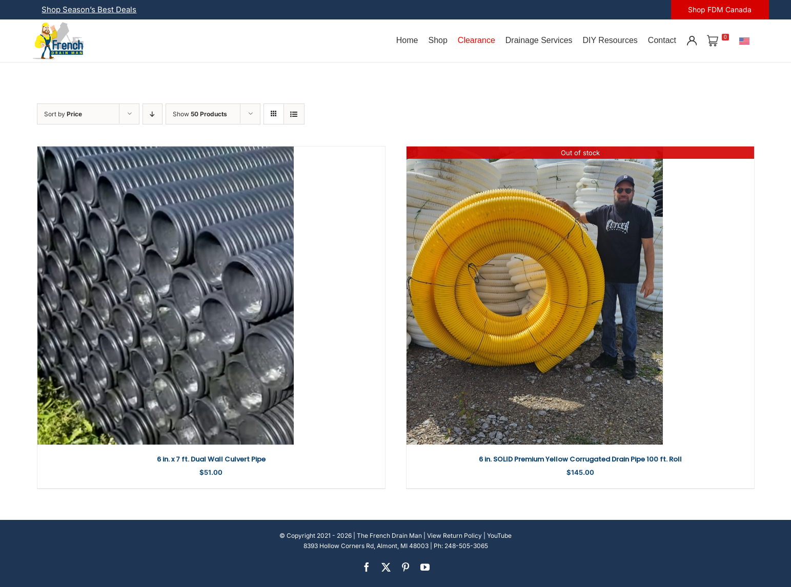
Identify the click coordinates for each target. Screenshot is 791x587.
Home (407, 40)
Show (200, 114)
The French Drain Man (389, 535)
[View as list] (294, 114)
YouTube (499, 535)
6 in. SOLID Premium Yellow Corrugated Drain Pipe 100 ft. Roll (580, 459)
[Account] (691, 40)
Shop (437, 40)
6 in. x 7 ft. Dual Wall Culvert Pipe (211, 459)
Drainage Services (539, 40)
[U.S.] (744, 40)
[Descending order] (153, 113)
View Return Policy (454, 535)
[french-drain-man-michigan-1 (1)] (58, 25)
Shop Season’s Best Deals (89, 9)
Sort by (63, 114)
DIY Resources (610, 40)
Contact (662, 40)
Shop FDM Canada (720, 9)
